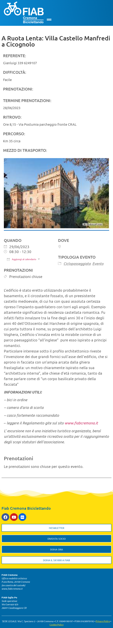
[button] (49, 20)
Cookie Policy (56, 624)
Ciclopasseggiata (77, 263)
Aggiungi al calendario (21, 259)
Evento (97, 263)
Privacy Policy (103, 621)
